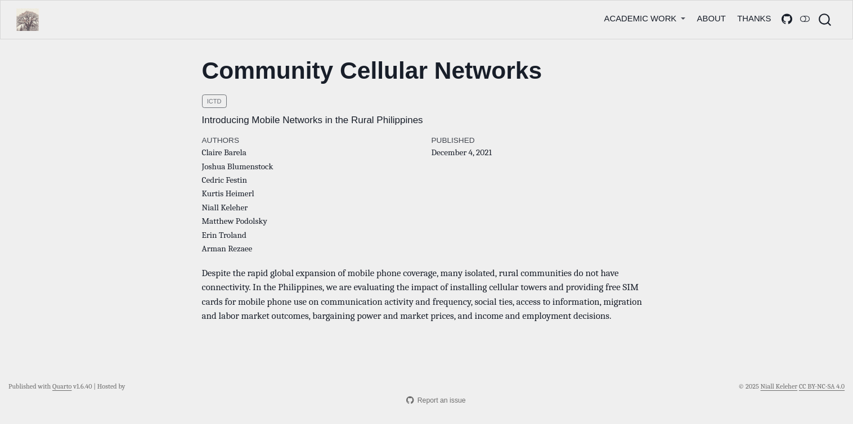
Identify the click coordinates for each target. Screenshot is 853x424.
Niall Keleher (779, 386)
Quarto (61, 386)
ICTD (214, 101)
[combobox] (825, 20)
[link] (644, 18)
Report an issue (435, 400)
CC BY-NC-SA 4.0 (822, 386)
